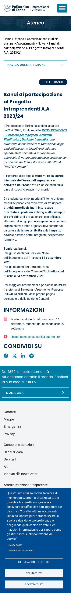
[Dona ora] (35, 392)
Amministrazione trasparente (26, 485)
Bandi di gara (13, 452)
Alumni (9, 467)
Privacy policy (14, 544)
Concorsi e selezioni (19, 445)
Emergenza (12, 426)
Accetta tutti (34, 584)
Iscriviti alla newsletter (20, 474)
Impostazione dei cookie (34, 561)
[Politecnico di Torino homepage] (26, 8)
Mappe (9, 419)
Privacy (9, 434)
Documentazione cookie (20, 549)
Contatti (10, 412)
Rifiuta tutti (34, 573)
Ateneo (35, 23)
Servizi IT (11, 459)
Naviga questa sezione (35, 65)
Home (8, 39)
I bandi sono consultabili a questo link (35, 337)
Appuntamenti (25, 43)
